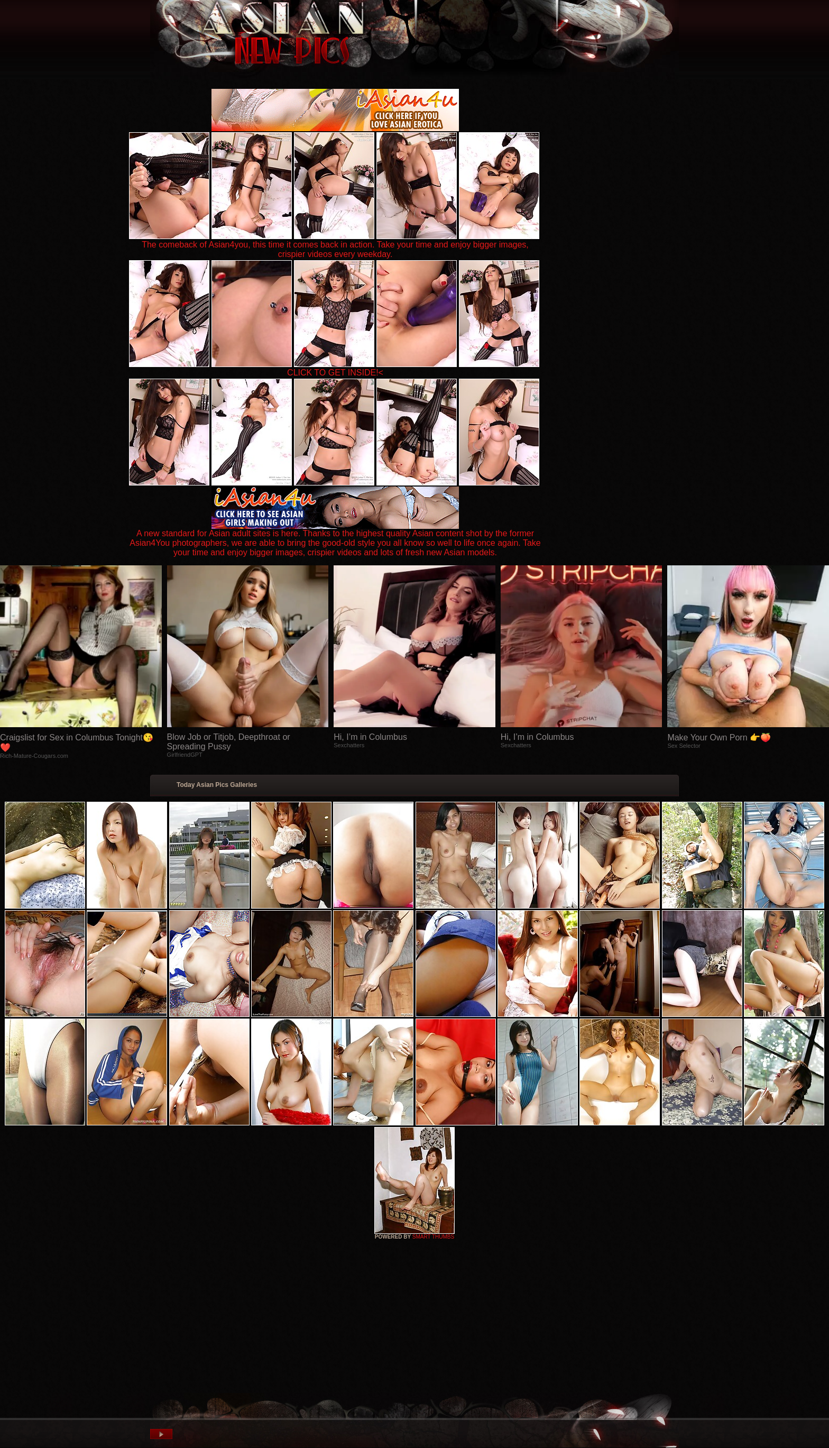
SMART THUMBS (433, 1237)
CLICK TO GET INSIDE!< (335, 372)
